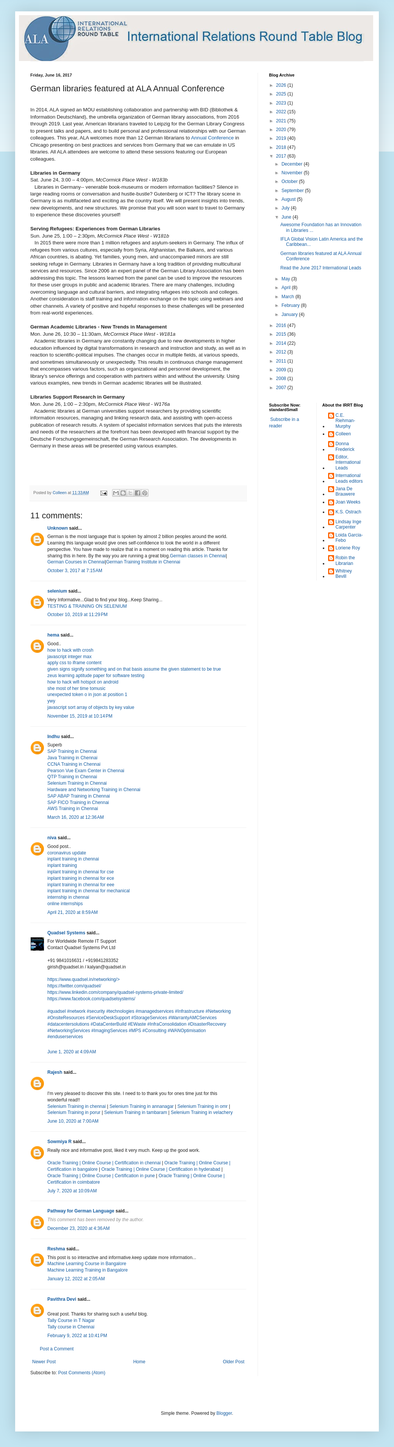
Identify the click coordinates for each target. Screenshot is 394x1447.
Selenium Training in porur (73, 1112)
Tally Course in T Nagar (71, 1320)
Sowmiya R (59, 1141)
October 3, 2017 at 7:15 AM (74, 570)
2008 (282, 378)
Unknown (57, 528)
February (291, 305)
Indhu (53, 736)
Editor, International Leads (348, 462)
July (286, 208)
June (286, 217)
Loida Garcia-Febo (349, 537)
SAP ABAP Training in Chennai (78, 796)
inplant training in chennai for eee (80, 884)
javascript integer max (69, 656)
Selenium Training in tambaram (135, 1112)
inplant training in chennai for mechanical (88, 890)
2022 (282, 111)
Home (139, 1361)
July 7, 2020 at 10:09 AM (72, 1191)
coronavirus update (66, 853)
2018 (282, 147)
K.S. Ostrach (348, 512)
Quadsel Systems (66, 932)
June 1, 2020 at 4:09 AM (71, 1051)
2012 (282, 352)
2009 (282, 369)
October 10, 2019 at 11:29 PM (77, 614)
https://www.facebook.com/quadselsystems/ (91, 998)
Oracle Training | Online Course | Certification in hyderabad (161, 1169)
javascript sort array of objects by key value (90, 707)
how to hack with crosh (70, 650)
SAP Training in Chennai (72, 751)
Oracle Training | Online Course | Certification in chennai (104, 1162)
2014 (282, 343)
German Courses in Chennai (76, 562)
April (286, 287)
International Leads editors (349, 478)
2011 (282, 361)
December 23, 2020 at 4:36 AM (78, 1228)
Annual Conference (212, 138)
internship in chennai (68, 897)
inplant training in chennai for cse (80, 871)
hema (53, 635)
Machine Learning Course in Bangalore (86, 1263)
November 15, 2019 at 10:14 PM (80, 716)
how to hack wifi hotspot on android (82, 682)
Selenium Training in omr (202, 1106)
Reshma (56, 1248)
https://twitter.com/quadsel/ (74, 986)
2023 (282, 103)
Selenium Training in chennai (77, 1106)
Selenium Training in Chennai (77, 783)
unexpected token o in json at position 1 (87, 694)
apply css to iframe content (74, 662)
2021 (282, 121)
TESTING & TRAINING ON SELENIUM (87, 606)
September (293, 190)
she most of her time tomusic (76, 688)
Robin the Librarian (345, 560)
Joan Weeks (348, 502)
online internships (65, 903)
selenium (57, 591)
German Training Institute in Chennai (143, 562)
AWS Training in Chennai (72, 808)
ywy (51, 701)
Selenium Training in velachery (202, 1112)
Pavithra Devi (61, 1299)
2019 (282, 138)
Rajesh (54, 1072)
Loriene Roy (348, 548)
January (290, 314)
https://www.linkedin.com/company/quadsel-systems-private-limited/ (115, 992)
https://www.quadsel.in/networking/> (83, 979)
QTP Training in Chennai (72, 776)
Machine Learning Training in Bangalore (87, 1270)
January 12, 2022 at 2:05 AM (76, 1278)
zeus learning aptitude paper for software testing (95, 675)
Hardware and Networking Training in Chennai (93, 789)
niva (51, 837)
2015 (282, 334)
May (286, 279)
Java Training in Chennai (72, 757)
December (292, 164)
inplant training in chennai (73, 859)
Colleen (343, 433)
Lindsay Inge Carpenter (348, 524)
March (288, 296)
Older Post (233, 1361)
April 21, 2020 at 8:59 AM (72, 912)
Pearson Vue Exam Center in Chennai (85, 770)
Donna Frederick (345, 446)
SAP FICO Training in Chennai (78, 802)
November (292, 172)
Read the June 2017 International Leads (320, 268)
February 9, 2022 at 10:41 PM (77, 1335)
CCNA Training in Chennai (73, 764)
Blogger (224, 1413)
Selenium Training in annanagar (141, 1106)
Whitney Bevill (344, 573)
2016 (282, 325)
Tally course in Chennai (70, 1327)
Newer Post (44, 1361)
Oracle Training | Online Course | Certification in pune (101, 1175)
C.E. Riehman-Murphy (345, 421)
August (289, 199)
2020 (282, 129)
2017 (282, 156)
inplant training (62, 865)
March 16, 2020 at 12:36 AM (75, 817)
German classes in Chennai (198, 555)
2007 (282, 387)
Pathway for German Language (80, 1211)
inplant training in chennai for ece (80, 878)
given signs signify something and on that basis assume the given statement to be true (134, 669)
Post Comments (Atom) (81, 1372)
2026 (282, 85)
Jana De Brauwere (345, 491)
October (290, 181)
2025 (282, 94)
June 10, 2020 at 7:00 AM (72, 1121)
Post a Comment (56, 1349)
